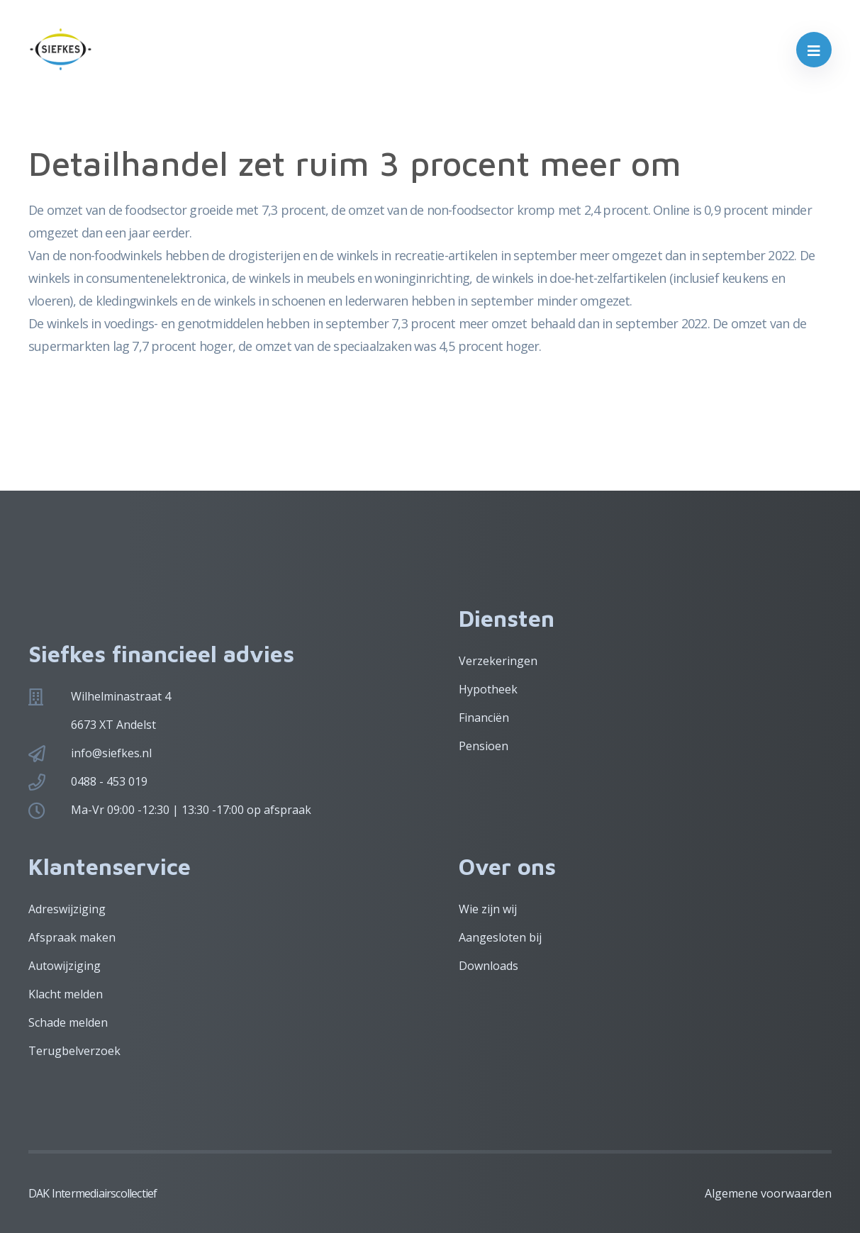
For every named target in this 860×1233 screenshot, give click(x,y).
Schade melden (68, 1022)
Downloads (488, 965)
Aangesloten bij (500, 937)
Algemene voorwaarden (768, 1193)
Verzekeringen (498, 661)
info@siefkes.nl (111, 753)
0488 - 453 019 (109, 781)
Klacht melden (65, 994)
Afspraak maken (72, 937)
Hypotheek (488, 689)
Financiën (484, 717)
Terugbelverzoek (74, 1051)
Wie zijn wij (488, 909)
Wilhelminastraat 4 (121, 696)
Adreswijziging (67, 909)
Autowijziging (64, 965)
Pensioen (483, 746)
